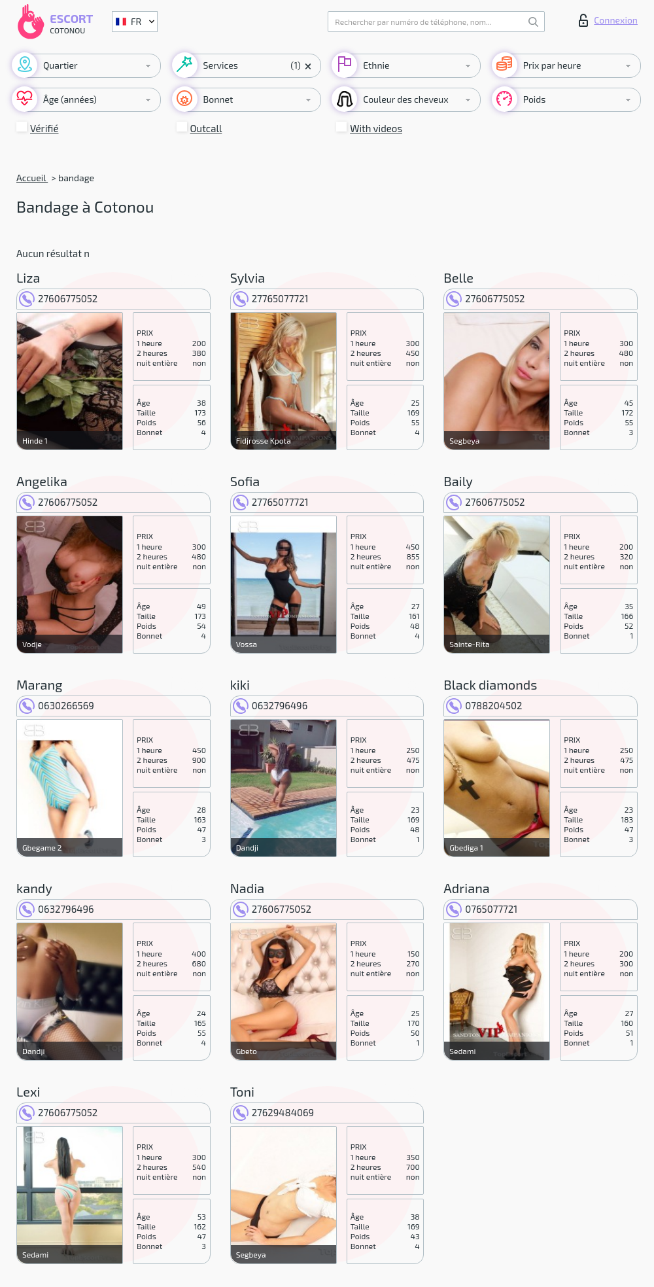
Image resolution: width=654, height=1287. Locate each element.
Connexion (608, 20)
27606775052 (58, 298)
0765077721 (481, 909)
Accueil (32, 177)
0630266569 (56, 705)
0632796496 (270, 705)
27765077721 (271, 298)
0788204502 (484, 705)
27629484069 (273, 1112)
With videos (376, 128)
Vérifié (44, 128)
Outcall (206, 128)
